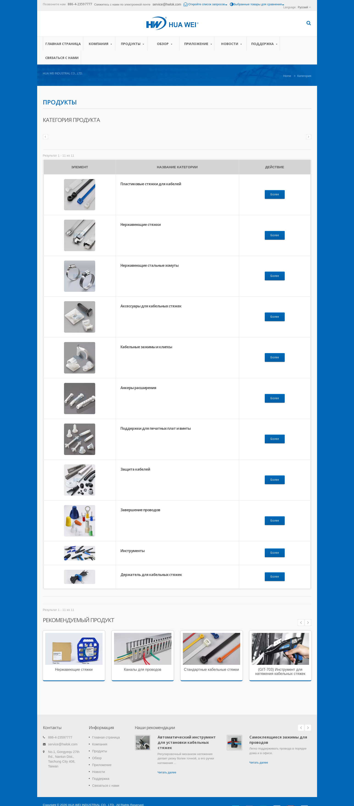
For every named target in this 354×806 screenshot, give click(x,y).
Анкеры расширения (138, 387)
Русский (303, 7)
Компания (100, 44)
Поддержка (264, 44)
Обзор (164, 44)
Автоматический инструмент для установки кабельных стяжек (187, 736)
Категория (304, 76)
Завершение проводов (140, 509)
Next (307, 622)
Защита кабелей (135, 469)
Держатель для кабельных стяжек (151, 574)
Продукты (132, 44)
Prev (301, 622)
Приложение (198, 44)
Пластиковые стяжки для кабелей (150, 183)
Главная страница (63, 44)
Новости (231, 44)
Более (274, 194)
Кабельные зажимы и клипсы (146, 346)
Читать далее (167, 765)
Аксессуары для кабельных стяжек (150, 306)
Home (287, 76)
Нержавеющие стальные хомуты (149, 265)
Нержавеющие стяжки (140, 224)
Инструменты (132, 550)
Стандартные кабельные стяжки (211, 669)
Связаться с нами (62, 58)
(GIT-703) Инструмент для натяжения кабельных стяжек (280, 672)
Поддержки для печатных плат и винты (155, 428)
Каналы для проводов (142, 669)
